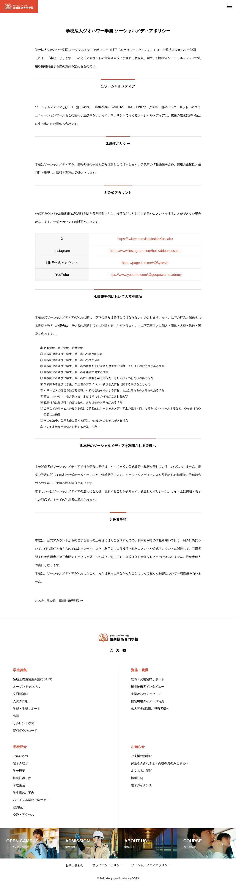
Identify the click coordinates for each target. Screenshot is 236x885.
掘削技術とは (22, 778)
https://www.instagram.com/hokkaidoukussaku (145, 251)
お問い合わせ (75, 865)
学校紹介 (20, 747)
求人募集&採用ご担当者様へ (150, 708)
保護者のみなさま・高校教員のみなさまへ (159, 763)
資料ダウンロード (25, 730)
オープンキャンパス (26, 686)
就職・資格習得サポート (147, 679)
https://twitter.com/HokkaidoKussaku (145, 239)
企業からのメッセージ (146, 694)
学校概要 (19, 770)
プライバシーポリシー (107, 865)
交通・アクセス (23, 814)
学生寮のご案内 (23, 792)
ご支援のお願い (141, 756)
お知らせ (138, 747)
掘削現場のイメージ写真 (147, 701)
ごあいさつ (20, 756)
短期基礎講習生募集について (32, 679)
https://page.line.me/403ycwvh (145, 263)
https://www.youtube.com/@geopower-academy (145, 274)
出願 (16, 716)
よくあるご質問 (141, 770)
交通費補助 (20, 694)
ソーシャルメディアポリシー (150, 865)
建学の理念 (20, 763)
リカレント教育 (23, 723)
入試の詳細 (20, 701)
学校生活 (19, 785)
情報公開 (137, 778)
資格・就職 (139, 670)
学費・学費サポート (26, 708)
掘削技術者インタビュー (147, 686)
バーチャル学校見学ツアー (31, 800)
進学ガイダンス (141, 785)
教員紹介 (19, 807)
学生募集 (20, 670)
